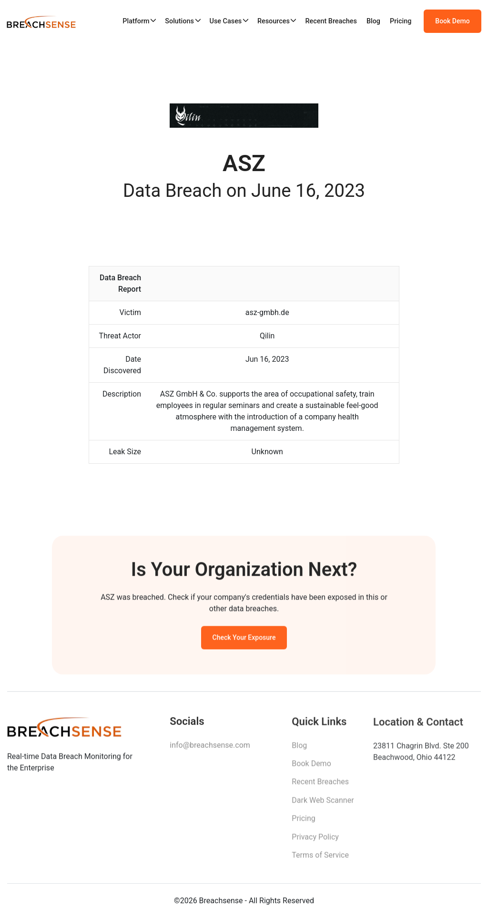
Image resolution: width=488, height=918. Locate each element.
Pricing (400, 21)
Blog (373, 21)
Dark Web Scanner (323, 802)
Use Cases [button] (225, 21)
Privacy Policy (315, 839)
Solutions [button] (179, 21)
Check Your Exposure (244, 639)
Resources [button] (273, 21)
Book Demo (452, 21)
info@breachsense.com (210, 747)
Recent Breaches (331, 21)
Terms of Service (320, 857)
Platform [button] (135, 21)
